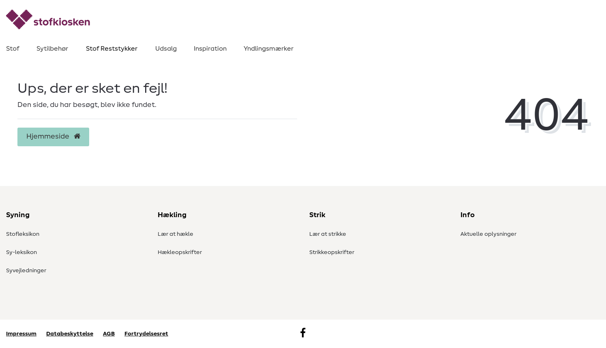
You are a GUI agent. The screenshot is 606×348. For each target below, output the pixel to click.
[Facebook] (303, 333)
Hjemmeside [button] (53, 136)
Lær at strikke (327, 234)
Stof (12, 48)
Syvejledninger (26, 270)
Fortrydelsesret (146, 334)
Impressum (21, 334)
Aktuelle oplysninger (488, 234)
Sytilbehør (52, 48)
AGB (109, 334)
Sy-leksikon (21, 252)
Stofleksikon (22, 234)
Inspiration (210, 48)
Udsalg (166, 48)
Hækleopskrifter (180, 252)
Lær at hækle (175, 234)
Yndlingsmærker (268, 48)
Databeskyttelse (69, 334)
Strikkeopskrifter (331, 252)
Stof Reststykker (111, 48)
